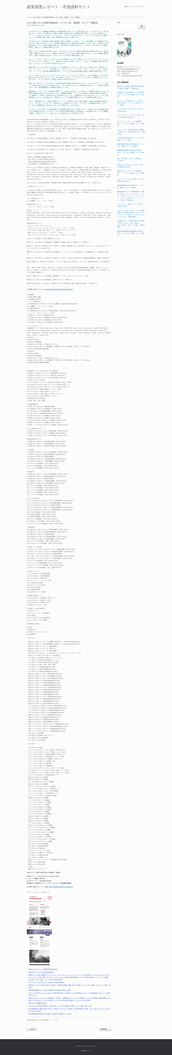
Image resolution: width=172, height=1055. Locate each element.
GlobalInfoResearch (32, 1020)
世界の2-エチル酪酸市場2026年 (38, 1003)
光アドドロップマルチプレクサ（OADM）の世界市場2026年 (46, 982)
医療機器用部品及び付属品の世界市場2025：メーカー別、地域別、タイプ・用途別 (130, 152)
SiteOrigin (84, 1050)
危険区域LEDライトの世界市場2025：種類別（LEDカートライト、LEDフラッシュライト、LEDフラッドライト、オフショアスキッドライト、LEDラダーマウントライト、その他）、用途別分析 (130, 196)
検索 (118, 22)
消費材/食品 (45, 1020)
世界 (40, 1020)
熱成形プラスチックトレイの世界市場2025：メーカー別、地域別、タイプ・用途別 (130, 173)
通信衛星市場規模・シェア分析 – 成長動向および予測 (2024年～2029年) (50, 990)
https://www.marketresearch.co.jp (131, 75)
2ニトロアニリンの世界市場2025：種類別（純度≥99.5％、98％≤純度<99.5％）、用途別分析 (131, 132)
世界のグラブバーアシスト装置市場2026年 (41, 972)
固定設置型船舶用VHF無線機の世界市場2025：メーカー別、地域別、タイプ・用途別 (130, 233)
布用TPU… (32, 1029)
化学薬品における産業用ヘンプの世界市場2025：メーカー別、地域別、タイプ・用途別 (130, 94)
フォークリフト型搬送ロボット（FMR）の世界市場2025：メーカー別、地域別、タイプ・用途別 (130, 103)
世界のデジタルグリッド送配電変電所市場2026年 (43, 969)
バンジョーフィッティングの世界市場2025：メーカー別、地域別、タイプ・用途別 (130, 123)
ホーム (30, 17)
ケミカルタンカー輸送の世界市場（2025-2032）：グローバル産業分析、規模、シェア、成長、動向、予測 (60, 1005)
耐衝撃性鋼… (105, 1029)
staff (43, 25)
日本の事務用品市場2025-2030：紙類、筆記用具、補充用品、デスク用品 (50, 1013)
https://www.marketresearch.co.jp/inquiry (59, 289)
